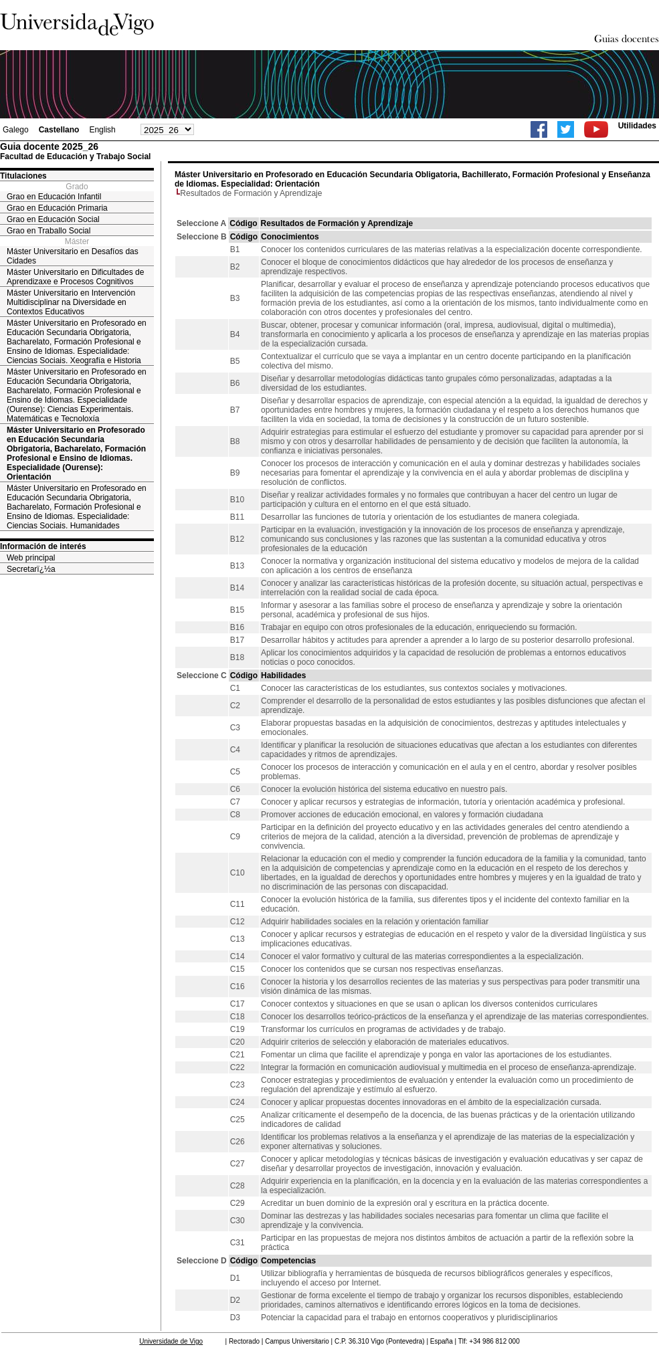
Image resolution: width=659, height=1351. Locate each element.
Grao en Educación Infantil (54, 196)
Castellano (59, 129)
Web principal (31, 557)
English (102, 129)
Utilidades (637, 125)
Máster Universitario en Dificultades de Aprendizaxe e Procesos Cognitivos (75, 277)
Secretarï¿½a (31, 569)
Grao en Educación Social (53, 219)
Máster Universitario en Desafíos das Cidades (72, 256)
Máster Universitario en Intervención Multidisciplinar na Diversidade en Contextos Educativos (71, 302)
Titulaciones (23, 176)
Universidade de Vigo (171, 1341)
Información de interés (43, 546)
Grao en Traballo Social (48, 230)
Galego (16, 129)
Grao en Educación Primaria (57, 208)
